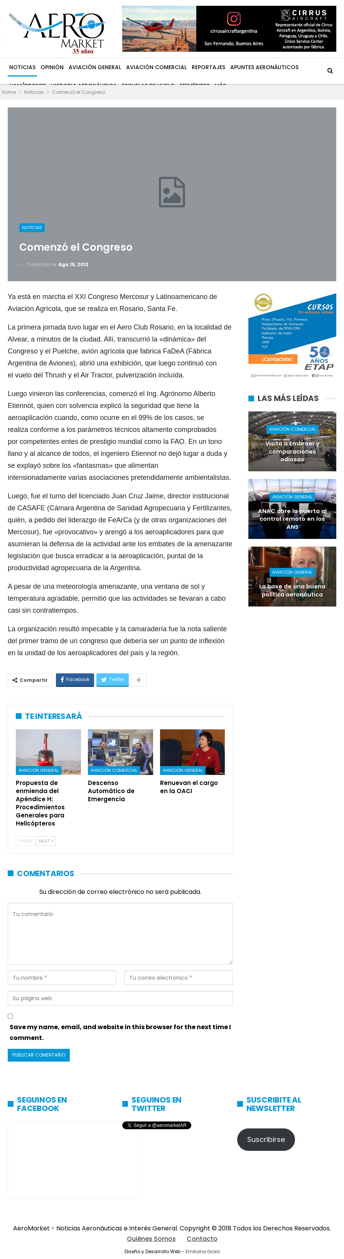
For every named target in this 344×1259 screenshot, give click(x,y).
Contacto (202, 1238)
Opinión (52, 67)
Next (46, 841)
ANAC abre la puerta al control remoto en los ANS (292, 519)
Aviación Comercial (156, 67)
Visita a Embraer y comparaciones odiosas (292, 451)
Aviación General (95, 67)
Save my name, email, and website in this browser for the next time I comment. (120, 1032)
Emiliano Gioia (202, 1251)
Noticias (22, 67)
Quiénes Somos (151, 1238)
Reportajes (208, 67)
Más (235, 67)
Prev (25, 841)
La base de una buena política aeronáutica (292, 590)
